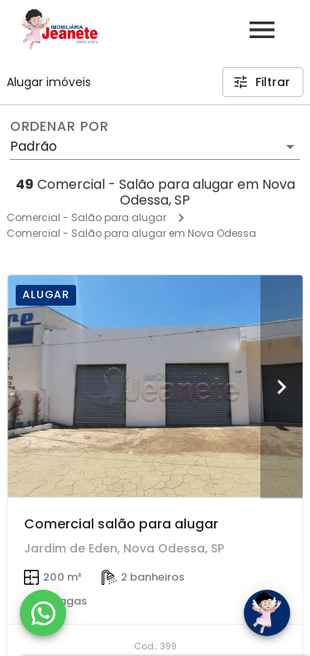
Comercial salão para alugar (121, 523)
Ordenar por (59, 126)
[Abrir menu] (262, 29)
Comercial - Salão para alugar (86, 217)
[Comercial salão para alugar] (155, 386)
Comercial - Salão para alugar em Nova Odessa (131, 233)
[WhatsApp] (43, 613)
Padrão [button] (33, 146)
